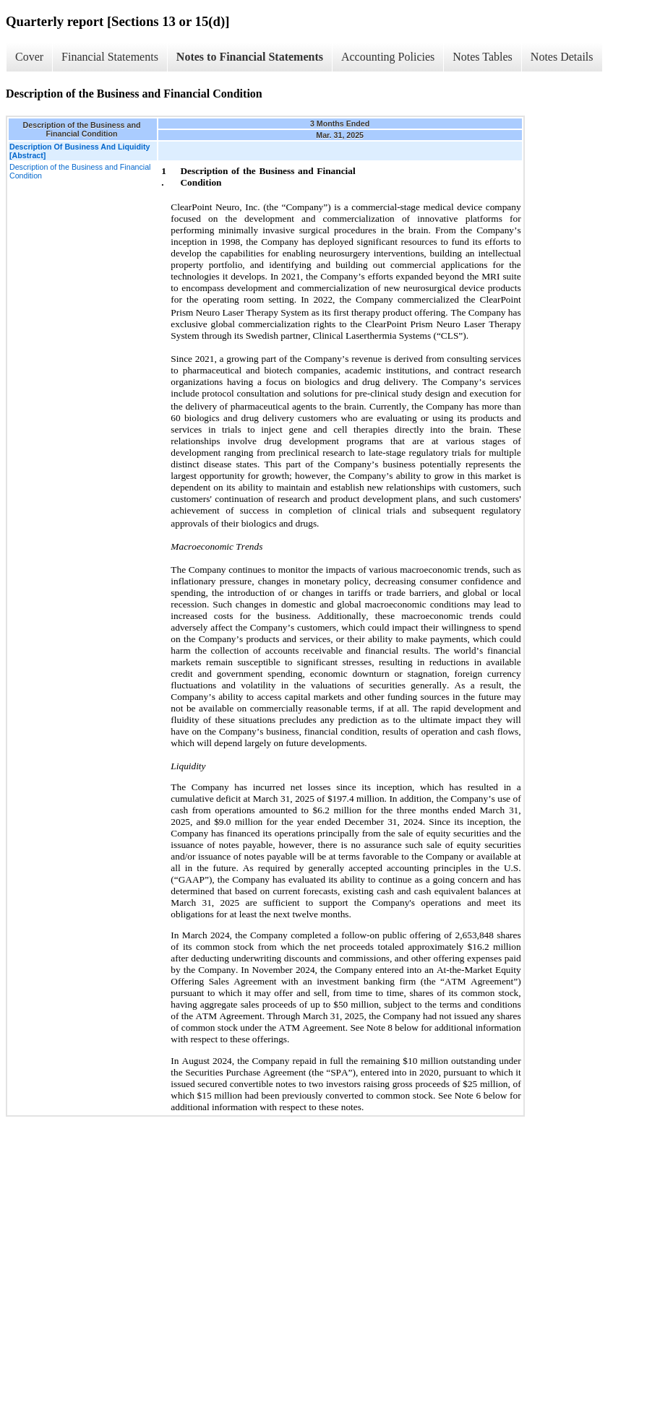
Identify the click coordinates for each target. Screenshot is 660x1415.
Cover (29, 57)
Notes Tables (483, 57)
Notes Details (562, 57)
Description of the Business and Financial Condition (79, 171)
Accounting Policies (387, 57)
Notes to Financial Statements (249, 57)
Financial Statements (109, 57)
